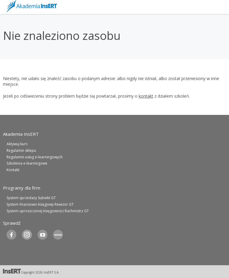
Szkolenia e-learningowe (27, 163)
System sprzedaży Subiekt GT (31, 197)
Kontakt (13, 169)
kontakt (146, 96)
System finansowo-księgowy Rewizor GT (40, 204)
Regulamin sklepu (21, 150)
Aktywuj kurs (17, 143)
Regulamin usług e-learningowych (35, 157)
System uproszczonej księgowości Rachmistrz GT (48, 210)
